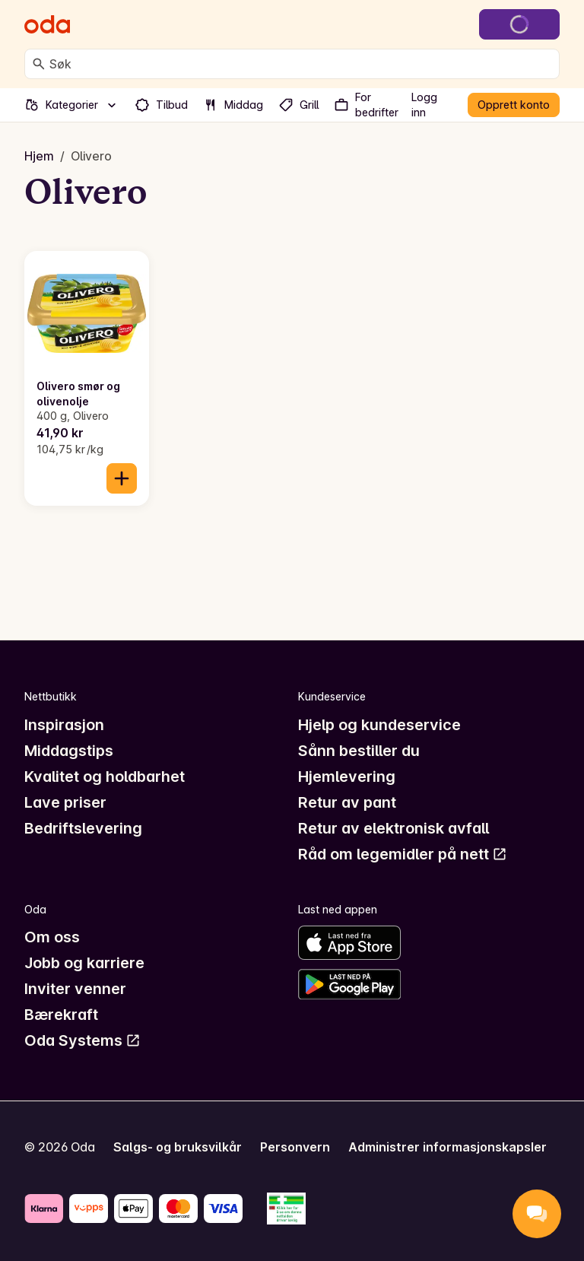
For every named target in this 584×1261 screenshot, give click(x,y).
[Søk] (38, 63)
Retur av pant (347, 802)
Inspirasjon (64, 725)
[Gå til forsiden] (47, 24)
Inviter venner (75, 989)
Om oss (52, 937)
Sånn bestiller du (359, 751)
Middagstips (68, 751)
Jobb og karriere (84, 963)
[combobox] (301, 63)
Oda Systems (82, 1040)
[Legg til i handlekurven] (121, 478)
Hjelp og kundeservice (379, 725)
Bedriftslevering (83, 828)
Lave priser (65, 802)
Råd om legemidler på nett (402, 854)
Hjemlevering (346, 776)
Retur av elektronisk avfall (393, 828)
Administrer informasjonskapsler (447, 1147)
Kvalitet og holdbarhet (104, 776)
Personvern (295, 1147)
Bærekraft (61, 1014)
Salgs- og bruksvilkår (177, 1147)
